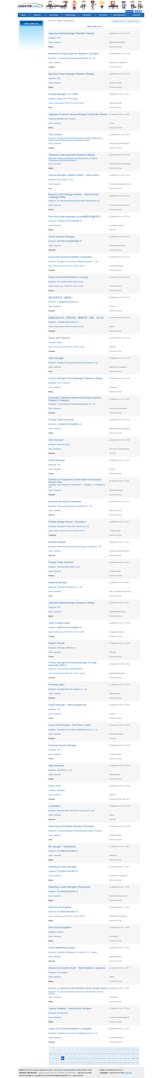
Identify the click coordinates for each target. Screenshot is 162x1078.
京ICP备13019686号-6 (26, 1075)
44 (129, 1054)
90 (129, 1063)
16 (110, 1049)
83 (102, 1063)
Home (23, 15)
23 (137, 1049)
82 (98, 1063)
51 (67, 1058)
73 (63, 1063)
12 (94, 1049)
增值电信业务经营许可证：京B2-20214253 (68, 1075)
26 (59, 1054)
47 (51, 1058)
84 (106, 1063)
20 (125, 1049)
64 (118, 1058)
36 (98, 1054)
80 (90, 1063)
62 (110, 1058)
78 (82, 1063)
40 (114, 1054)
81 (94, 1063)
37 (102, 1054)
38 (106, 1054)
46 (137, 1054)
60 (102, 1058)
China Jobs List (68, 21)
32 (82, 1054)
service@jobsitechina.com (114, 1070)
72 (59, 1063)
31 (78, 1054)
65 (121, 1058)
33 (86, 1054)
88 (121, 1063)
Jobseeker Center (119, 21)
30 (74, 1054)
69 (137, 1058)
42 (121, 1054)
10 (86, 1049)
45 (133, 1054)
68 (133, 1058)
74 (67, 1063)
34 (90, 1054)
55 (82, 1058)
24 (51, 1054)
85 (110, 1063)
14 (102, 1049)
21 (129, 1049)
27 (63, 1054)
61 (106, 1058)
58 (94, 1058)
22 (133, 1049)
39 (110, 1054)
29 (70, 1054)
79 (86, 1063)
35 (94, 1054)
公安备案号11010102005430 (44, 1075)
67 (129, 1058)
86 (114, 1063)
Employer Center (133, 21)
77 (78, 1063)
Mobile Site (128, 1073)
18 (118, 1049)
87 (118, 1063)
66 (125, 1058)
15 (106, 1049)
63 (114, 1058)
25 (55, 1054)
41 (118, 1054)
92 (137, 1063)
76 (74, 1063)
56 (86, 1058)
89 (125, 1063)
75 (70, 1063)
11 (90, 1049)
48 (55, 1058)
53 (74, 1058)
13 (98, 1049)
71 (55, 1063)
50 (63, 1058)
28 (67, 1054)
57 (90, 1058)
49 (59, 1058)
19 (121, 1049)
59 (98, 1058)
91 (133, 1063)
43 (125, 1054)
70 (51, 1063)
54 (78, 1058)
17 (114, 1049)
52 (70, 1058)
